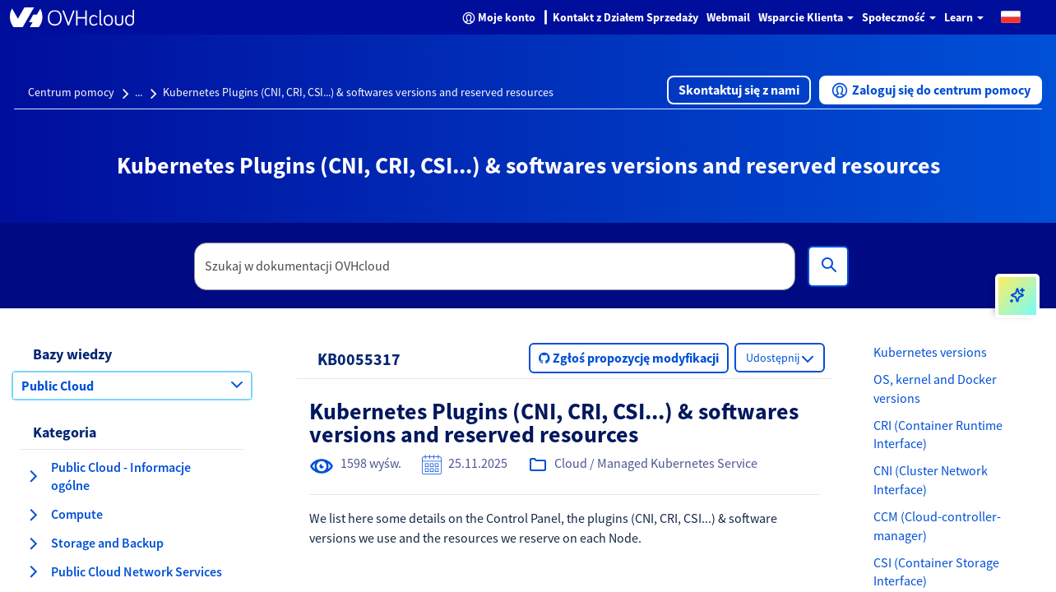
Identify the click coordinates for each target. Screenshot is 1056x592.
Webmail (728, 17)
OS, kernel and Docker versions (935, 388)
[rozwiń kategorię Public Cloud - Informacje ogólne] (33, 476)
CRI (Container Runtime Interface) (938, 434)
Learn (964, 17)
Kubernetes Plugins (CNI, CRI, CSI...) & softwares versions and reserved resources (358, 92)
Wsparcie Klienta (806, 17)
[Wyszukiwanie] (828, 266)
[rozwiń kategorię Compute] (33, 514)
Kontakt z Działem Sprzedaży (625, 17)
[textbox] (495, 266)
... (138, 92)
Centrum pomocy (71, 92)
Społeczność (899, 17)
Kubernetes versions (930, 352)
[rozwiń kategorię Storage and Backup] (33, 543)
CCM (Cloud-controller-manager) (937, 525)
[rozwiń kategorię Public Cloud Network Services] (33, 571)
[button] (1011, 16)
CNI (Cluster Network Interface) (930, 479)
